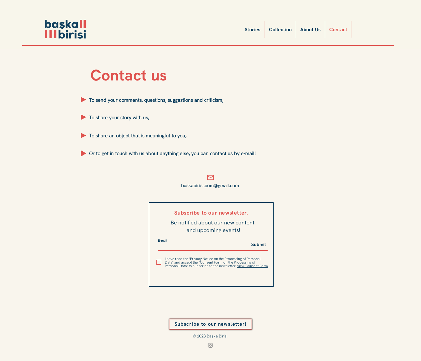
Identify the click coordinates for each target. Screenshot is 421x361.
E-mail (162, 240)
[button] (210, 324)
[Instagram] (210, 345)
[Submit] (256, 244)
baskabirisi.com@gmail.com (210, 186)
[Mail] (211, 177)
